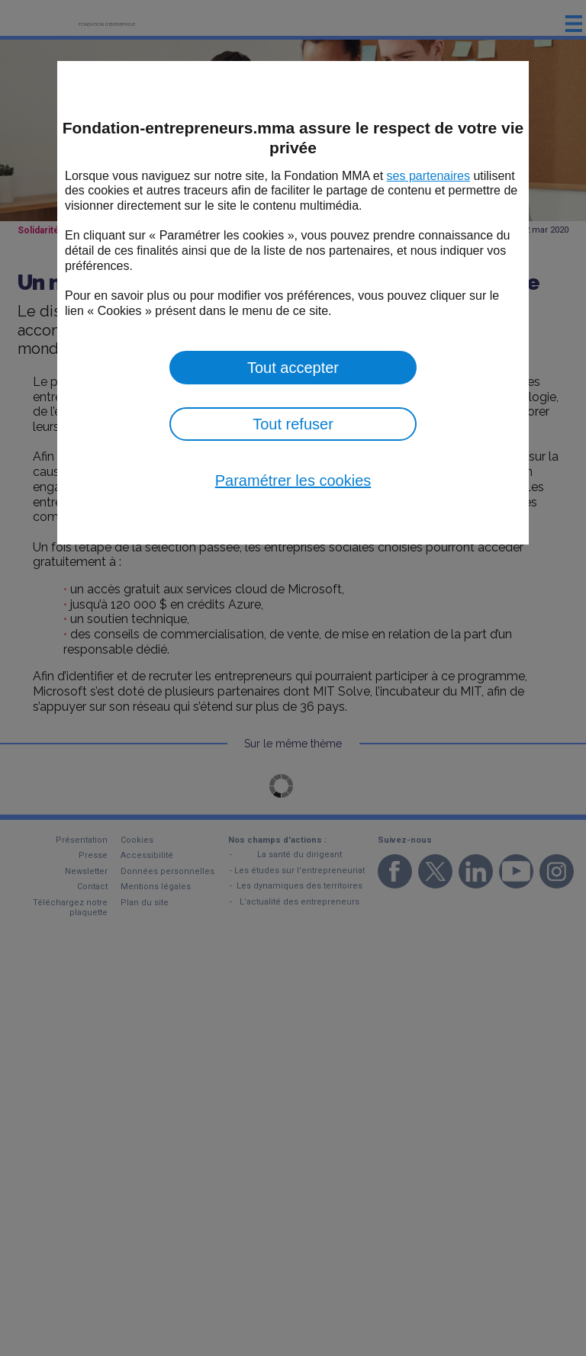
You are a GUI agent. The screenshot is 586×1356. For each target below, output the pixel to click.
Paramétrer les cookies (293, 480)
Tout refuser (293, 424)
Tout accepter (293, 367)
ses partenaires (428, 175)
